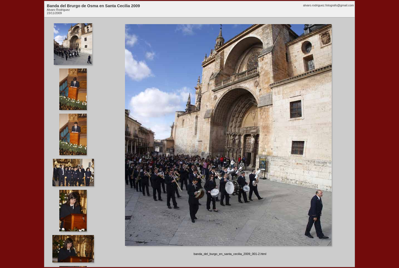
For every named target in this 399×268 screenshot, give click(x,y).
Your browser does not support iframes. (75, 142)
